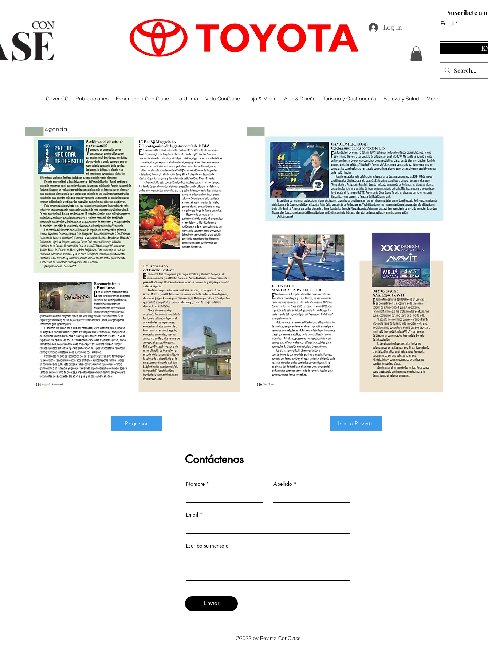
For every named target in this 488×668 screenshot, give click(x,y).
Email (192, 514)
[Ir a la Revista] (356, 423)
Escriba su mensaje (207, 545)
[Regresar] (136, 423)
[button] (416, 53)
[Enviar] (211, 603)
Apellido (282, 483)
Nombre (195, 483)
